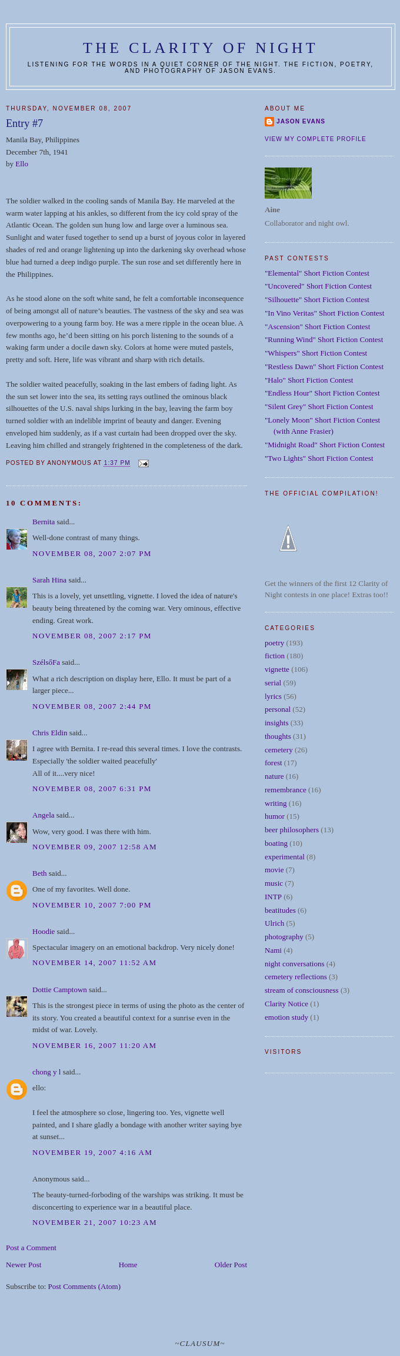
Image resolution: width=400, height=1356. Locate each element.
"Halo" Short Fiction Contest (309, 380)
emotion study (286, 1017)
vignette (277, 669)
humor (275, 816)
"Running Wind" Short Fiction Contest (324, 339)
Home (128, 1264)
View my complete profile (315, 139)
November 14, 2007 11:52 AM (94, 962)
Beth (39, 873)
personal (278, 709)
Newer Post (23, 1264)
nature (274, 776)
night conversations (294, 963)
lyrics (273, 696)
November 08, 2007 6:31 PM (92, 788)
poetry (274, 642)
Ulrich (274, 923)
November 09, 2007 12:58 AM (94, 846)
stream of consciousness (302, 990)
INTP (273, 896)
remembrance (285, 789)
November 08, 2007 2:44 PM (92, 706)
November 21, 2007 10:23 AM (94, 1222)
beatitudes (280, 910)
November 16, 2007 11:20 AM (94, 1045)
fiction (275, 655)
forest (273, 762)
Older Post (231, 1264)
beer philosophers (292, 829)
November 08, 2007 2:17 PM (92, 635)
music (274, 883)
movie (274, 869)
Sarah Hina (49, 579)
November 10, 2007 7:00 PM (92, 904)
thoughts (278, 736)
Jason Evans (300, 121)
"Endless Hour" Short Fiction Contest (322, 393)
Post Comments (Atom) (84, 1286)
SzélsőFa (46, 662)
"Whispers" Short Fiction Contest (316, 353)
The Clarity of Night (200, 47)
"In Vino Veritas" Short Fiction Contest (324, 313)
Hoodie (43, 931)
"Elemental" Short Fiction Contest (317, 273)
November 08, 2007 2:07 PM (92, 553)
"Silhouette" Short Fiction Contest (317, 299)
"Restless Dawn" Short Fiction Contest (324, 366)
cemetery (279, 749)
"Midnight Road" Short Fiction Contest (325, 444)
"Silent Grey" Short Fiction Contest (319, 406)
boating (276, 843)
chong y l (46, 1071)
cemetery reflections (296, 976)
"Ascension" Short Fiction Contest (317, 326)
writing (276, 803)
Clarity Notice (286, 1003)
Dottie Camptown (59, 989)
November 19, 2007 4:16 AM (92, 1152)
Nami (273, 950)
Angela (43, 815)
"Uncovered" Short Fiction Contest (318, 286)
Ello (21, 163)
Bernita (43, 521)
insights (276, 722)
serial (273, 682)
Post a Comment (31, 1247)
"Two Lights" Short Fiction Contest (319, 458)
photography (284, 936)
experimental (285, 856)
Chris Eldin (50, 732)
